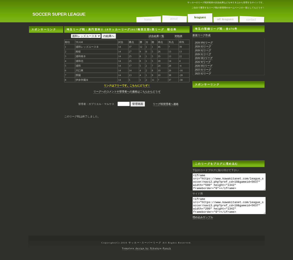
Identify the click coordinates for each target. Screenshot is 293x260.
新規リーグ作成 (201, 35)
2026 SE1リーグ (204, 58)
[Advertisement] (46, 97)
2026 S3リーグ (203, 46)
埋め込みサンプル (202, 223)
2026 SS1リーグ (203, 65)
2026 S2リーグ (203, 50)
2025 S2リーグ (203, 73)
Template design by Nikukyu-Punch (146, 250)
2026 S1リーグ (203, 54)
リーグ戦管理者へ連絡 (166, 104)
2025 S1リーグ (203, 69)
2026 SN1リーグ (204, 42)
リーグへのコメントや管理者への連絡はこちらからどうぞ (126, 91)
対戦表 (178, 36)
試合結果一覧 (156, 36)
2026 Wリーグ (203, 61)
